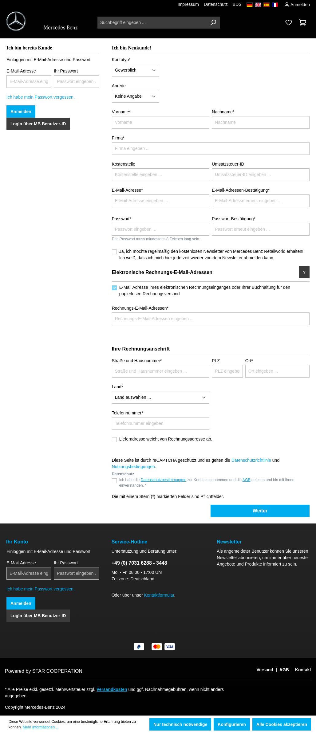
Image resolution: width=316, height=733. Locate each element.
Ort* (249, 360)
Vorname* (121, 111)
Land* (117, 386)
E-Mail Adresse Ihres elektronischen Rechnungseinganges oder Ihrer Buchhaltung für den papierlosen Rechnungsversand (204, 290)
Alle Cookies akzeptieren (281, 724)
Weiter (260, 510)
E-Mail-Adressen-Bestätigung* (241, 190)
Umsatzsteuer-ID (228, 164)
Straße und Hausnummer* (137, 360)
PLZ (216, 360)
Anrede (119, 85)
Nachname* (223, 111)
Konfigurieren (232, 724)
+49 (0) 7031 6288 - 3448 (139, 563)
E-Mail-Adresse (21, 71)
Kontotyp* (121, 59)
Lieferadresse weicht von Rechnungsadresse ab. (165, 439)
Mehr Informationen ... (41, 727)
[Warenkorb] (303, 22)
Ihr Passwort (66, 71)
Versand (264, 669)
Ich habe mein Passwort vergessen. (40, 97)
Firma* (118, 137)
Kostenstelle (123, 164)
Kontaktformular (159, 595)
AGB (247, 480)
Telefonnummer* (127, 412)
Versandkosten (112, 689)
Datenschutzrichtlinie (251, 460)
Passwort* (121, 218)
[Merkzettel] (289, 22)
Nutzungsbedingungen (133, 466)
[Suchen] (213, 23)
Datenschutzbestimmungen (163, 480)
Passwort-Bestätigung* (233, 218)
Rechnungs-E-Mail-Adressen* (140, 308)
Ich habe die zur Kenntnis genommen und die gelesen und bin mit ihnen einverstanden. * (206, 483)
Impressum (188, 4)
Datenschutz (216, 4)
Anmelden (297, 4)
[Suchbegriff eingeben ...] (151, 23)
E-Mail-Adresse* (127, 190)
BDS (237, 4)
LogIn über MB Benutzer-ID (38, 123)
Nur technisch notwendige (180, 724)
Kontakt (303, 669)
